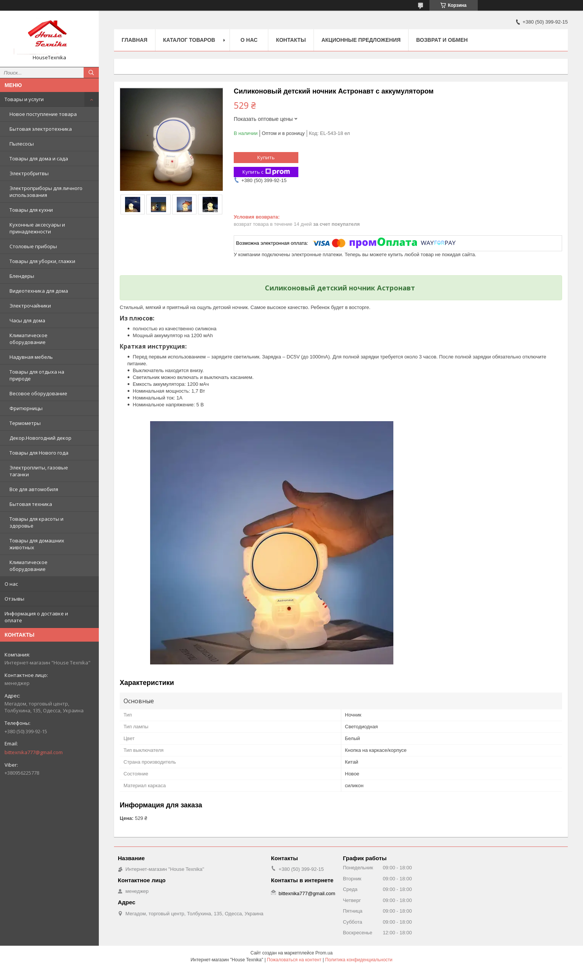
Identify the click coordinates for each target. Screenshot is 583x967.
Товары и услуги (24, 99)
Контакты (291, 40)
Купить (266, 157)
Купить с (266, 172)
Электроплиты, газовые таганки (39, 471)
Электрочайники (30, 305)
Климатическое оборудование (29, 339)
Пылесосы (22, 143)
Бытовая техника (31, 504)
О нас (11, 583)
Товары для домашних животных (37, 544)
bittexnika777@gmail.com (34, 752)
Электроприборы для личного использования (46, 191)
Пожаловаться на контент (294, 959)
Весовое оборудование (38, 393)
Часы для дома (27, 320)
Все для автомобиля (34, 489)
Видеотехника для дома (39, 290)
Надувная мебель (31, 357)
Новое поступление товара (43, 114)
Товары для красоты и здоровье (36, 522)
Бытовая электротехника (41, 128)
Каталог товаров (189, 40)
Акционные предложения (361, 40)
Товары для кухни (31, 209)
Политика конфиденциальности (359, 959)
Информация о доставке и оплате (36, 617)
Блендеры (22, 276)
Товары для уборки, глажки (42, 261)
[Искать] (91, 72)
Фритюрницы (26, 408)
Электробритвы (29, 173)
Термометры (25, 423)
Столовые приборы (33, 246)
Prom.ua (324, 953)
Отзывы (14, 598)
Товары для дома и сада (39, 158)
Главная (134, 40)
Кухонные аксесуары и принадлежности (37, 228)
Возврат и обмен (442, 40)
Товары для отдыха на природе (37, 375)
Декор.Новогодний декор (40, 437)
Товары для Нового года (39, 452)
